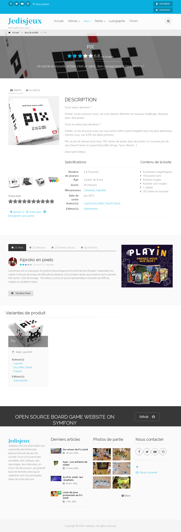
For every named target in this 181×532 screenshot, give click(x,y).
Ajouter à (16, 212)
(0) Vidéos (33, 90)
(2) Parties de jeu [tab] (63, 247)
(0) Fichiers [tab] (89, 247)
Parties (99, 21)
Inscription (163, 3)
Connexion (163, 10)
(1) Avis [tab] (17, 247)
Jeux (86, 21)
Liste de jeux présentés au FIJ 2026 (72, 495)
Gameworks (91, 208)
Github (147, 417)
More (125, 495)
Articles (73, 21)
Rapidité (101, 190)
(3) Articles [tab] (37, 247)
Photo (15, 90)
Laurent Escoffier (94, 203)
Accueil (58, 21)
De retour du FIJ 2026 (75, 449)
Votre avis (33, 212)
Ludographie (117, 21)
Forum (134, 21)
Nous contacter (40, 4)
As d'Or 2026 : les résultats (73, 478)
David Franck (112, 203)
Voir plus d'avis (20, 293)
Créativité (89, 190)
